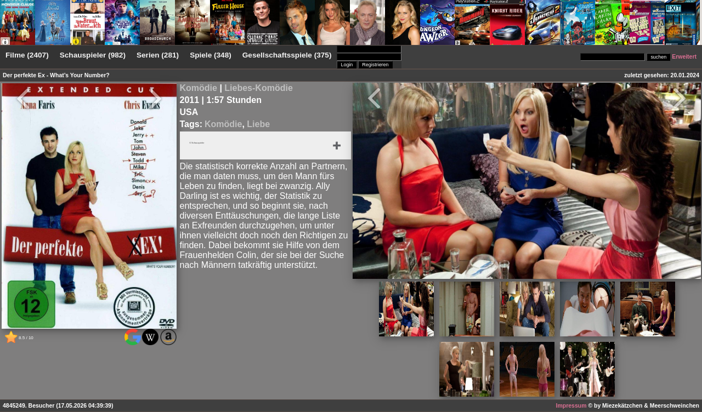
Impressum (571, 406)
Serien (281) (158, 55)
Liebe (258, 124)
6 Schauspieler (206, 144)
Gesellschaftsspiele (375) (287, 55)
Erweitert (684, 57)
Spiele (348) (210, 55)
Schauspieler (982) (93, 55)
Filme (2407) (27, 55)
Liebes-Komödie (258, 88)
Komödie (198, 88)
